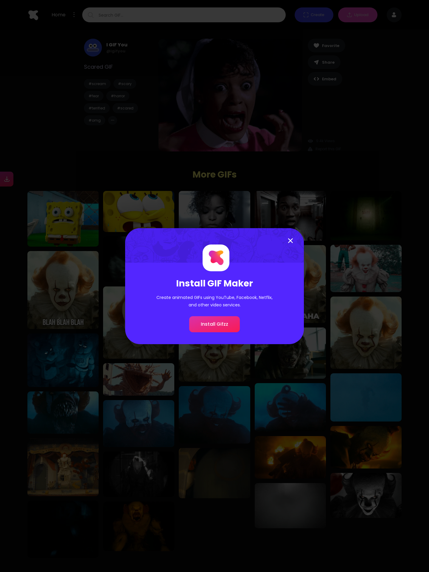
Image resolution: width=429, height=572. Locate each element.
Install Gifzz (214, 324)
